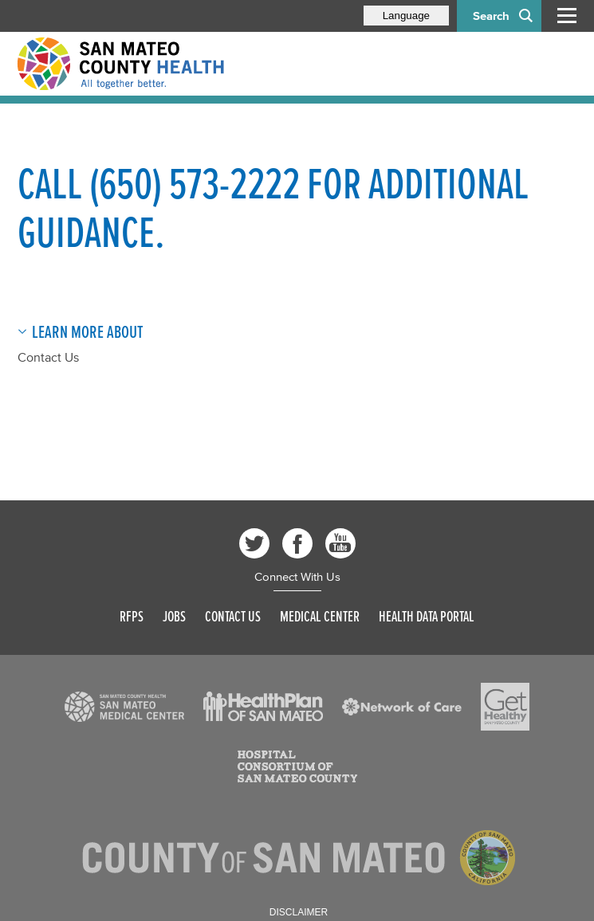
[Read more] (124, 707)
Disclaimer (298, 912)
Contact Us (48, 357)
